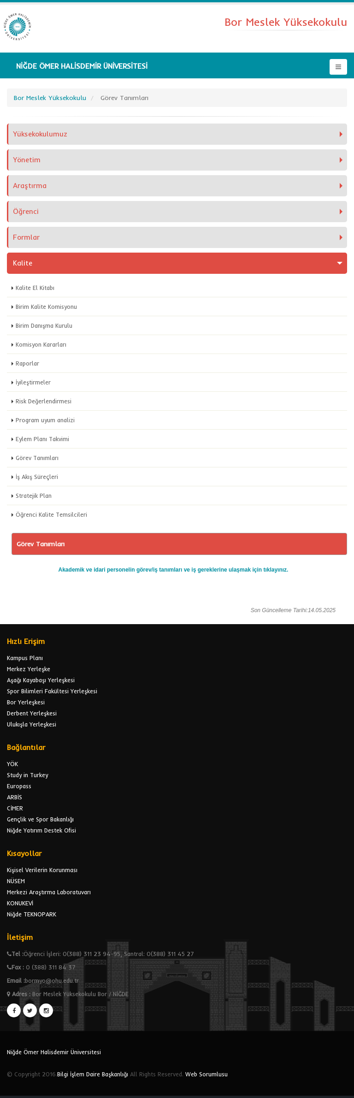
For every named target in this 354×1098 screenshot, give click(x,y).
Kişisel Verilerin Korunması (42, 870)
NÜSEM (16, 881)
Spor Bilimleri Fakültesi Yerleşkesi (52, 691)
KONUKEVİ (20, 903)
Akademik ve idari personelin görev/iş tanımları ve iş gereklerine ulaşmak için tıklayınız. (174, 570)
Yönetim (27, 159)
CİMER (15, 808)
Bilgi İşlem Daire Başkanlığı (92, 1074)
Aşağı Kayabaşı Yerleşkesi (41, 680)
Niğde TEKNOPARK (31, 914)
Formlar (26, 237)
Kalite (22, 263)
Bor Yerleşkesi (26, 702)
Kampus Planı (25, 657)
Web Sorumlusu (206, 1074)
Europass (19, 786)
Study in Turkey (27, 775)
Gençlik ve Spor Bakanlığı (40, 819)
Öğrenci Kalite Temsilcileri (51, 514)
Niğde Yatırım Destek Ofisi (41, 830)
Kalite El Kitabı (35, 287)
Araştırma (30, 185)
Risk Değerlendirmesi (43, 401)
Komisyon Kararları (41, 344)
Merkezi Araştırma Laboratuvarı (49, 892)
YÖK (12, 763)
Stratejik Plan (34, 495)
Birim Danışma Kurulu (44, 325)
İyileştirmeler (33, 382)
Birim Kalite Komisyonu (46, 306)
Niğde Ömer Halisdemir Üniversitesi (54, 1052)
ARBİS (14, 797)
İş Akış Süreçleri (37, 476)
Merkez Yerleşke (28, 669)
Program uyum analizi (45, 420)
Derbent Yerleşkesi (32, 713)
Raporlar (27, 363)
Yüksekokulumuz (40, 134)
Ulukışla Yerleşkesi (31, 724)
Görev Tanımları (37, 457)
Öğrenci (26, 211)
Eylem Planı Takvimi (42, 439)
